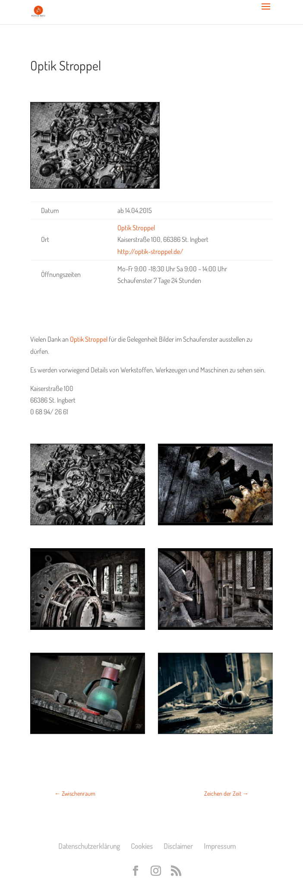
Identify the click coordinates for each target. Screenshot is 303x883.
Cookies (142, 846)
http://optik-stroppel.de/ (150, 251)
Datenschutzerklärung (89, 846)
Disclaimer (178, 846)
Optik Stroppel (88, 339)
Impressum (220, 846)
